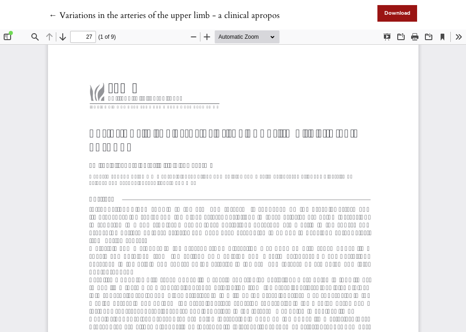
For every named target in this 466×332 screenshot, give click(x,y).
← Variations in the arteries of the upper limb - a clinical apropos (164, 15)
